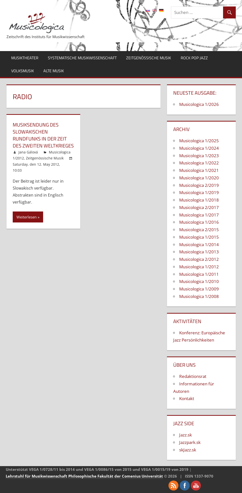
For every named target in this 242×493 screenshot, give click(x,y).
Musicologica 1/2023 (199, 155)
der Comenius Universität (138, 476)
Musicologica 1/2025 (199, 140)
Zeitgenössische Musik (148, 58)
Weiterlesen (26, 216)
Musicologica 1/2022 (199, 163)
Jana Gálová (28, 152)
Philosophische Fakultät (90, 476)
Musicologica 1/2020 (199, 178)
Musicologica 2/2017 (199, 207)
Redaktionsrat (192, 376)
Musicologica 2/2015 (199, 229)
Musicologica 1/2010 (199, 281)
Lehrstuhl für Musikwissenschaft (36, 476)
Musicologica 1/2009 (199, 289)
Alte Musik (53, 71)
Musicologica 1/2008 (199, 296)
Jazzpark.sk (190, 442)
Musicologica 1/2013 (199, 252)
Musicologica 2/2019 (199, 185)
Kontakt (186, 398)
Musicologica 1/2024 (199, 148)
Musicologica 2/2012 (199, 259)
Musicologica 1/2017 (199, 215)
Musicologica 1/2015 (199, 237)
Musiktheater (24, 58)
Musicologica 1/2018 (199, 200)
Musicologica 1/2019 (199, 192)
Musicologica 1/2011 (199, 274)
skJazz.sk (187, 450)
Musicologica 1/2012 (199, 267)
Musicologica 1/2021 (199, 170)
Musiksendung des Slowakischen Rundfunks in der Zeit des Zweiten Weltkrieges (43, 135)
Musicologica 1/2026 (199, 104)
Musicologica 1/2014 (199, 244)
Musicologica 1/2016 (199, 222)
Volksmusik (22, 71)
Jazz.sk (185, 435)
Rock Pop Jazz (194, 58)
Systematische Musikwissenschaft (82, 58)
